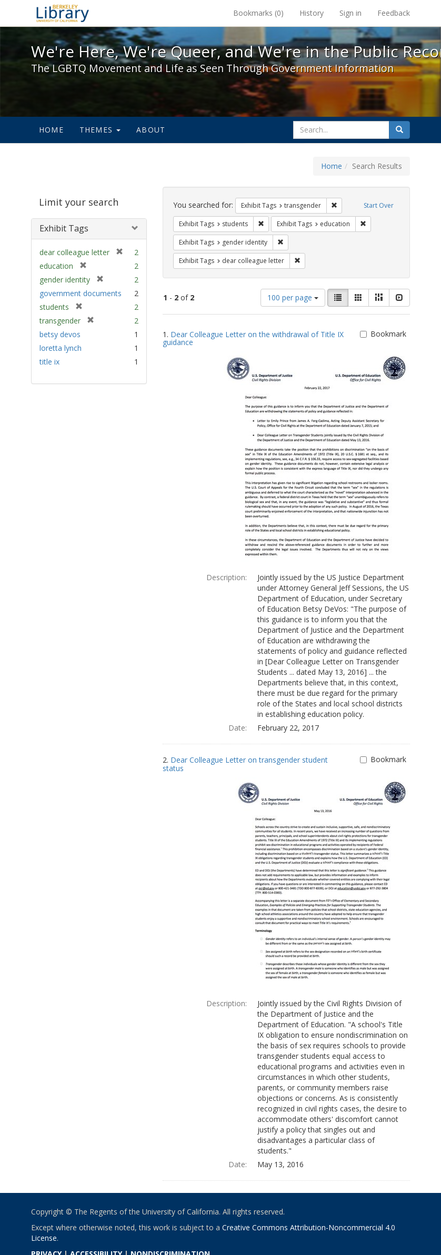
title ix (49, 362)
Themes (100, 130)
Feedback (393, 13)
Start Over (379, 205)
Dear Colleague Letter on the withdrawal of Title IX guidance (253, 338)
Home (51, 130)
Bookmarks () (258, 13)
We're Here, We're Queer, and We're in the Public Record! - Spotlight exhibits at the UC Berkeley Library (62, 13)
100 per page (292, 297)
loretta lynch (60, 348)
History (311, 13)
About (150, 130)
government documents (80, 293)
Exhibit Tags (63, 228)
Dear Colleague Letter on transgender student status (245, 764)
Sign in (350, 13)
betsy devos (60, 334)
